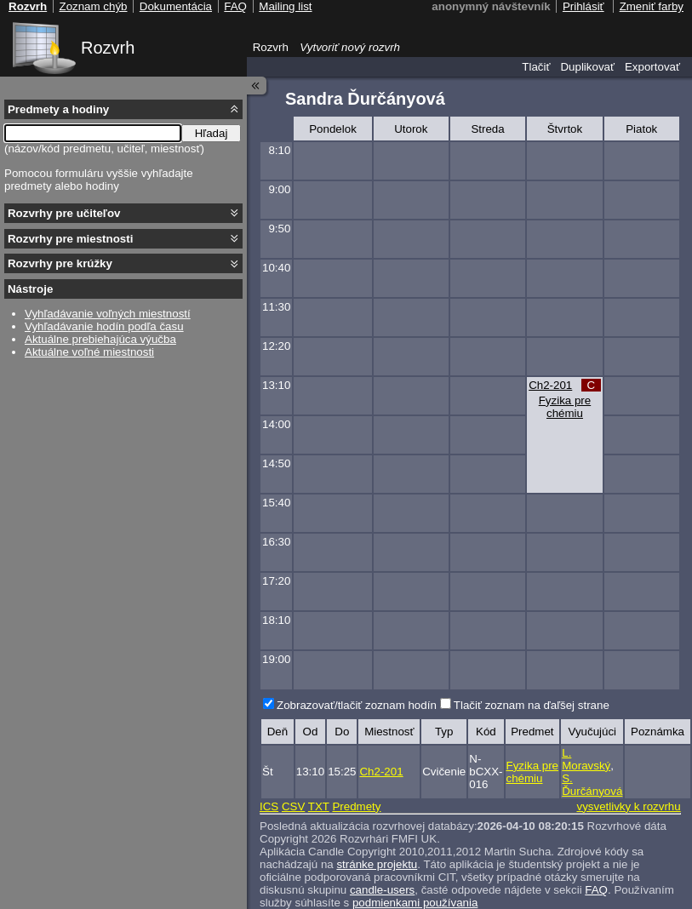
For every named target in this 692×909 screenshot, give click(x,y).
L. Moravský (586, 759)
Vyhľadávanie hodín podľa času (104, 326)
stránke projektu (376, 864)
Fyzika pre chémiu (565, 407)
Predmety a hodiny (58, 109)
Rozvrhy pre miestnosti (70, 238)
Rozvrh (107, 47)
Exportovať (652, 66)
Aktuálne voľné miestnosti (89, 352)
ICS (269, 806)
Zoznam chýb (93, 6)
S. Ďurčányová (592, 785)
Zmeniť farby (651, 6)
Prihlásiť (583, 6)
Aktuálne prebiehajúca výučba (100, 339)
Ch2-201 (550, 385)
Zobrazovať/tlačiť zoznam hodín (357, 705)
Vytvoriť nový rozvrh (350, 47)
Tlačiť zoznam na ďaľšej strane (531, 705)
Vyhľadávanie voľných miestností (108, 313)
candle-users (382, 889)
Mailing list (285, 6)
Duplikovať (587, 66)
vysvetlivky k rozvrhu (628, 806)
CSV (293, 806)
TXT (318, 806)
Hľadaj (211, 133)
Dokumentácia (176, 6)
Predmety (356, 806)
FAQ (596, 889)
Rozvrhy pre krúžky (60, 263)
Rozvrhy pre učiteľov (64, 213)
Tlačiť (536, 66)
